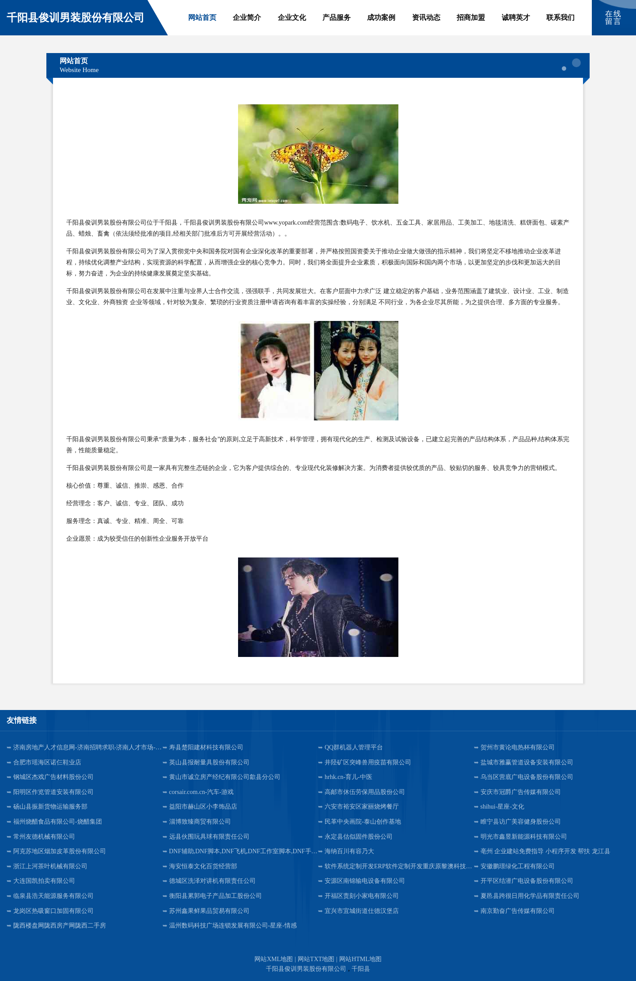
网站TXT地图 (316, 959)
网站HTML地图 (360, 959)
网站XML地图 (273, 959)
